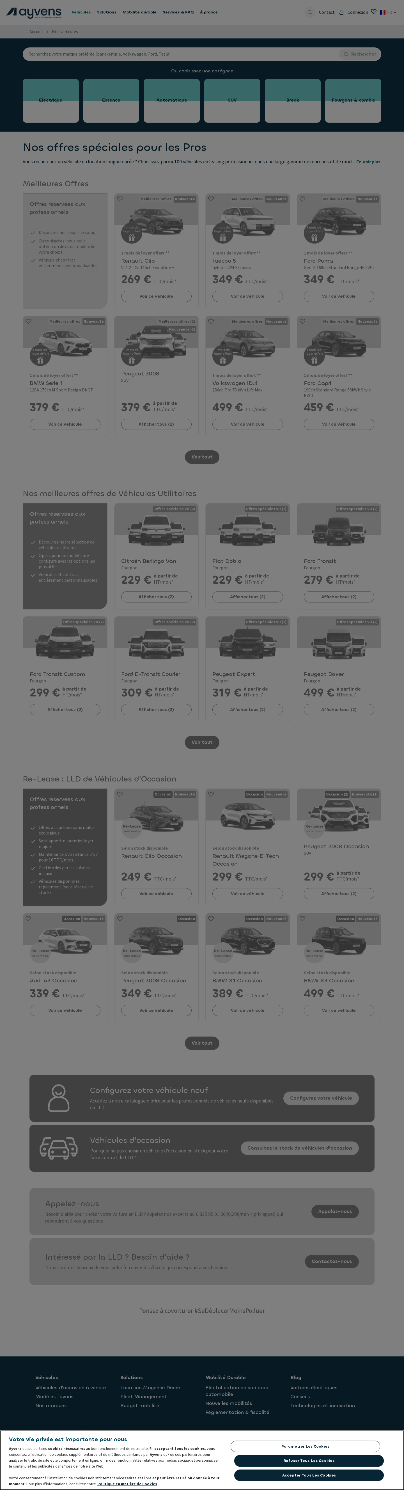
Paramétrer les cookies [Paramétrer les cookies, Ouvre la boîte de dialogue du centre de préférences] (305, 1446)
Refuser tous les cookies (309, 1460)
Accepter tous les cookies (309, 1475)
